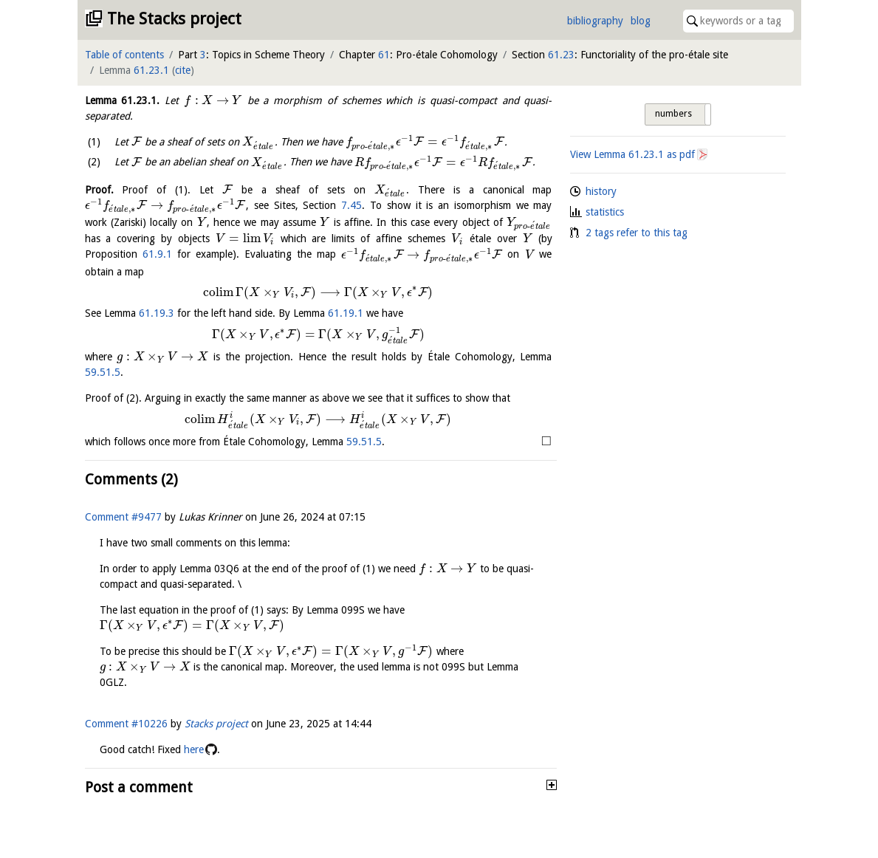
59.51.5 (102, 372)
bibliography (595, 21)
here (194, 749)
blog (641, 21)
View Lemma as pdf (632, 154)
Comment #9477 (123, 517)
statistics (605, 212)
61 (384, 55)
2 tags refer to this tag (636, 232)
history (601, 191)
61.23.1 (151, 70)
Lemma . (122, 100)
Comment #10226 (126, 724)
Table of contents (124, 55)
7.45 (351, 205)
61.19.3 (156, 313)
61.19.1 (345, 313)
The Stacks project (174, 19)
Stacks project (216, 724)
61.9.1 (157, 255)
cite (183, 70)
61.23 (561, 55)
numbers (673, 114)
